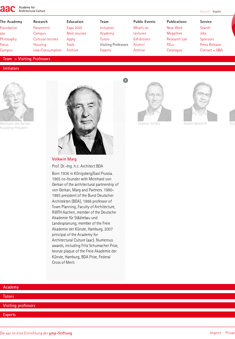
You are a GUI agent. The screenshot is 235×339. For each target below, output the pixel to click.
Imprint (215, 332)
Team (8, 58)
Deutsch (205, 11)
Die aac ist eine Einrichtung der (36, 333)
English (217, 11)
